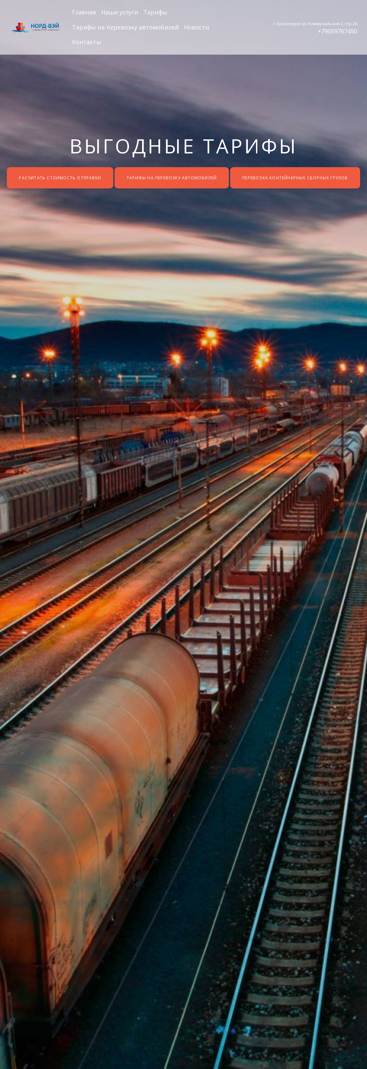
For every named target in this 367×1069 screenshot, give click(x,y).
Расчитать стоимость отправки (60, 178)
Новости (196, 27)
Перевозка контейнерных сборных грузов (295, 178)
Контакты (86, 42)
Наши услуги (119, 12)
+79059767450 (337, 31)
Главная (84, 12)
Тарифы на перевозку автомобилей (125, 27)
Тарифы (155, 12)
